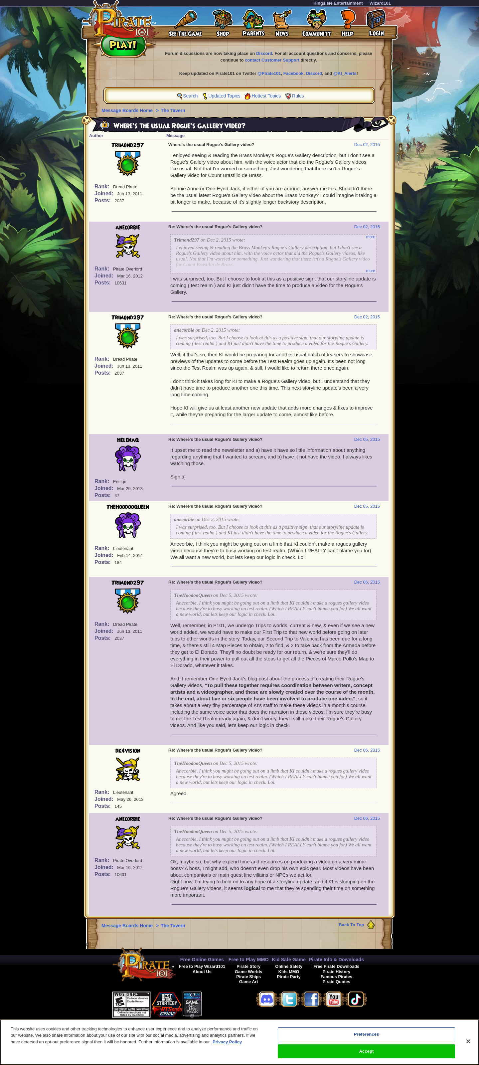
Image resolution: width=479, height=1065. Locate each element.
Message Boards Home (127, 110)
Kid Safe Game (289, 959)
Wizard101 (380, 3)
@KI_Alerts (345, 73)
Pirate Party (289, 976)
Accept (366, 1057)
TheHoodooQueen (127, 507)
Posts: (103, 200)
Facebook (293, 73)
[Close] (468, 1047)
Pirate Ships (248, 976)
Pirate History (336, 971)
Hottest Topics (266, 95)
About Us (202, 971)
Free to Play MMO (249, 959)
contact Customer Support (272, 60)
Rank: (102, 186)
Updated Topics (224, 95)
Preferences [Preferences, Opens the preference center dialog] (366, 1040)
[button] (218, 1003)
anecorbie (127, 228)
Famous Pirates (336, 976)
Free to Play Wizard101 (202, 966)
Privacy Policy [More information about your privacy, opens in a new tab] (227, 1047)
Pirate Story (248, 966)
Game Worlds (248, 971)
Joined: (104, 193)
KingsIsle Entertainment (338, 3)
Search (190, 95)
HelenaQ (128, 440)
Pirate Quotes (336, 981)
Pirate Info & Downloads (336, 959)
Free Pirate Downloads (336, 966)
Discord (264, 53)
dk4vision (127, 751)
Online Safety (288, 966)
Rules (298, 95)
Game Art (248, 981)
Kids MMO (288, 971)
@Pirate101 (269, 73)
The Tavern (173, 110)
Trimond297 (127, 145)
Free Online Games (202, 959)
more (370, 237)
